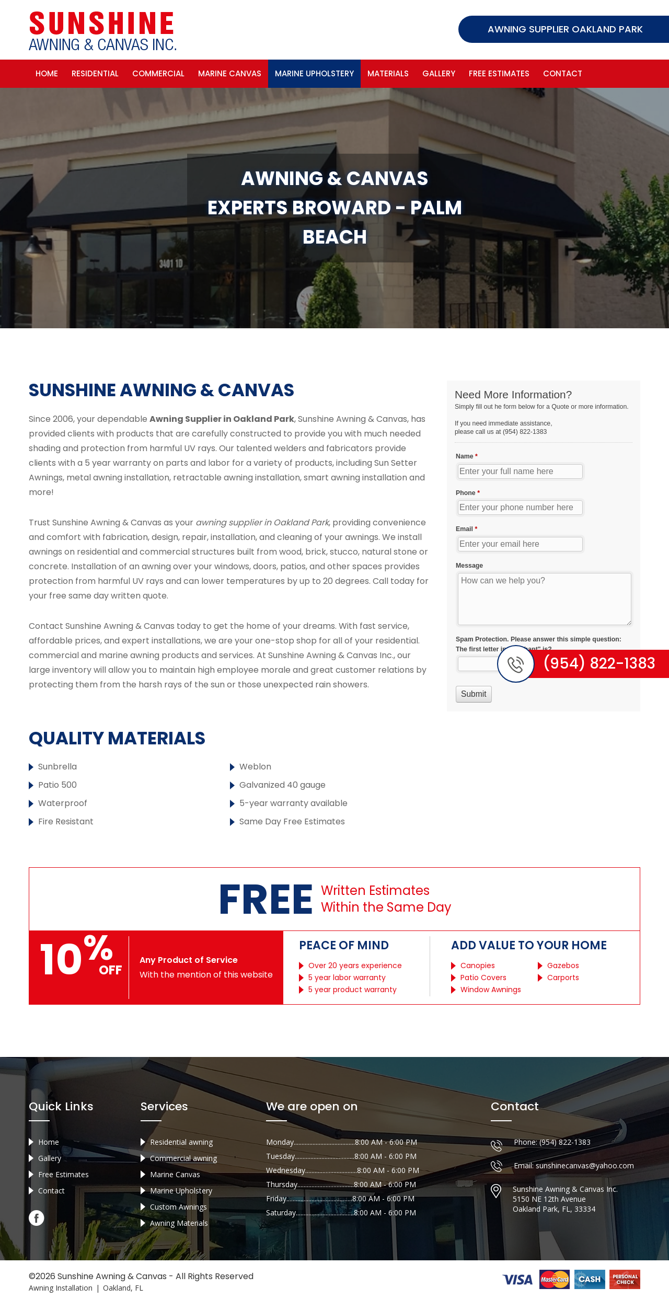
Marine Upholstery (314, 73)
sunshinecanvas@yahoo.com (585, 1165)
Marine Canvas (229, 73)
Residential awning (181, 1142)
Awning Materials (179, 1223)
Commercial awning (183, 1158)
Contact (562, 73)
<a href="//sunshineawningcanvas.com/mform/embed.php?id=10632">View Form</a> (543, 546)
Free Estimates (499, 73)
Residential (95, 73)
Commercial (158, 73)
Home (47, 73)
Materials (388, 73)
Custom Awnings (178, 1207)
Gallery (438, 73)
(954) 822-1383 (565, 1142)
